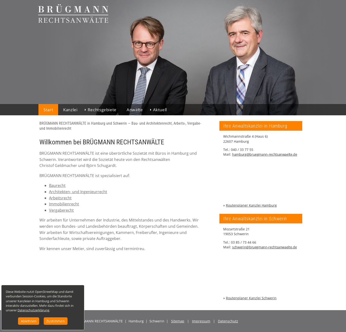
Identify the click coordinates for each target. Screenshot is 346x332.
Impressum (201, 321)
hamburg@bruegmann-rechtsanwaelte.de (264, 154)
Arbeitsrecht (60, 198)
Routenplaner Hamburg (251, 205)
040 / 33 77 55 (242, 149)
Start (48, 109)
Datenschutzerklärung (38, 309)
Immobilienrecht (64, 204)
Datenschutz (228, 321)
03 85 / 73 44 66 (243, 242)
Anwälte (135, 109)
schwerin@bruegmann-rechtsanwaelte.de (264, 247)
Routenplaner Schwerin (251, 298)
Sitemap (177, 321)
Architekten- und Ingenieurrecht (78, 191)
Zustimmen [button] (59, 320)
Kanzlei (70, 109)
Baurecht (57, 185)
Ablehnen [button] (32, 320)
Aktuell (160, 109)
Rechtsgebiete (102, 109)
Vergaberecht (61, 210)
